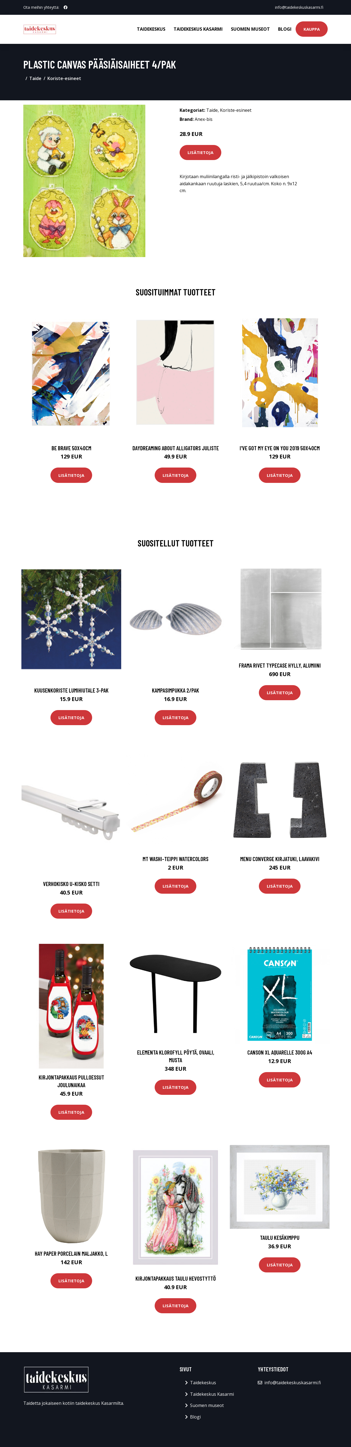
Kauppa (312, 29)
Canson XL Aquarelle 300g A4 (279, 1052)
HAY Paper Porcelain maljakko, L (71, 1253)
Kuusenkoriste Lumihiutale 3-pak (71, 690)
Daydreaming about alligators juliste (175, 448)
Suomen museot (250, 29)
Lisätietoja (200, 152)
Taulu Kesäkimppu (279, 1237)
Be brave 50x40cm (71, 448)
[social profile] (65, 7)
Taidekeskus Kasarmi (198, 29)
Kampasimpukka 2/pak (175, 690)
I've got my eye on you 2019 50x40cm (280, 448)
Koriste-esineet (64, 78)
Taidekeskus (151, 29)
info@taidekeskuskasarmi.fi (299, 7)
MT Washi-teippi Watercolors (175, 858)
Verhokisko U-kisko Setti (71, 883)
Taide (35, 78)
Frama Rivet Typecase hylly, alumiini (280, 665)
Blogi (284, 29)
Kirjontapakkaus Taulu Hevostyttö (175, 1278)
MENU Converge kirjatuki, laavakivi (279, 858)
